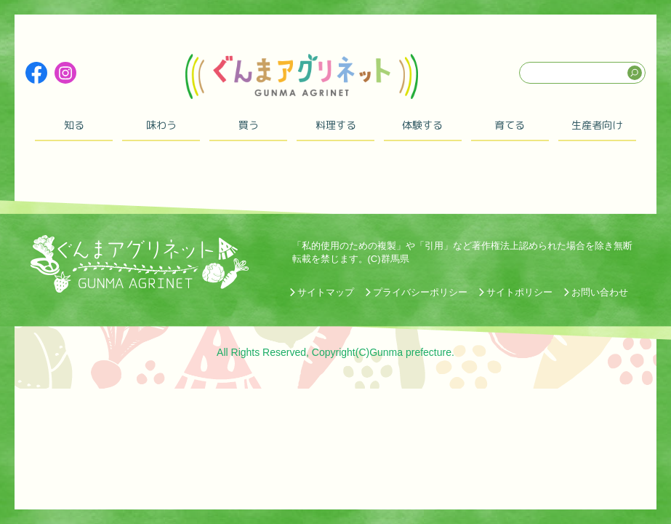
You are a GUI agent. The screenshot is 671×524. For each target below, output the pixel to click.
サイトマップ (325, 292)
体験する (422, 125)
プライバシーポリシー (420, 292)
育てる (509, 125)
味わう (161, 125)
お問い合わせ (599, 292)
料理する (336, 125)
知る (74, 125)
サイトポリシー (519, 292)
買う (248, 125)
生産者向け (596, 125)
